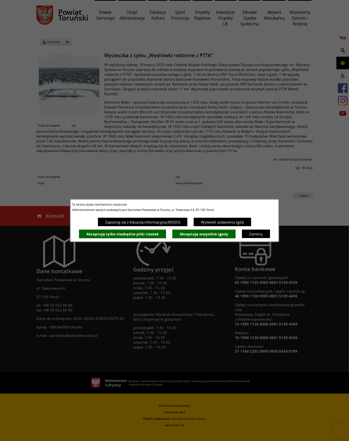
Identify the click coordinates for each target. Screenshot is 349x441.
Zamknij (256, 234)
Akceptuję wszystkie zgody (204, 234)
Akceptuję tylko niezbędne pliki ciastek (122, 234)
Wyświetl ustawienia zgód (222, 222)
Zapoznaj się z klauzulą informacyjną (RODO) (142, 222)
